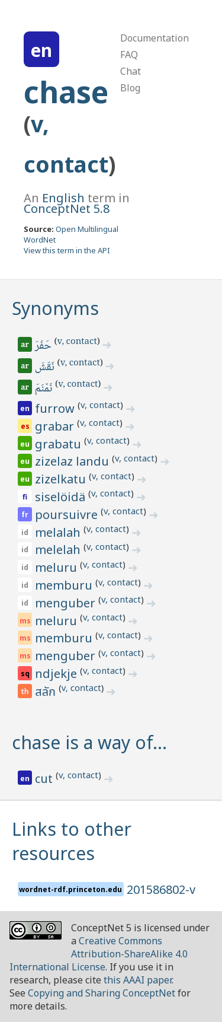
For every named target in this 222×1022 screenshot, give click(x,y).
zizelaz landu (73, 461)
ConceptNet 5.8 (67, 208)
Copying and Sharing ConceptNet (101, 992)
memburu (65, 585)
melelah (59, 550)
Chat (130, 71)
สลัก (47, 692)
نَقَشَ (45, 368)
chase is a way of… (89, 742)
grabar (56, 426)
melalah (59, 532)
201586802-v (161, 889)
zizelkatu (62, 479)
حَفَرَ (44, 346)
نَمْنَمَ (44, 389)
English (63, 198)
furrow (56, 408)
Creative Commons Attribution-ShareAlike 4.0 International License (98, 953)
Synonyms (55, 308)
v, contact (77, 342)
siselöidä (61, 497)
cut (45, 779)
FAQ (129, 54)
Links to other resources (71, 841)
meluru (57, 567)
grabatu (59, 444)
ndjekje (57, 674)
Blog (130, 87)
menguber (66, 603)
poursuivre (68, 515)
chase (66, 92)
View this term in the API (67, 250)
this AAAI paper (138, 979)
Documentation (154, 37)
